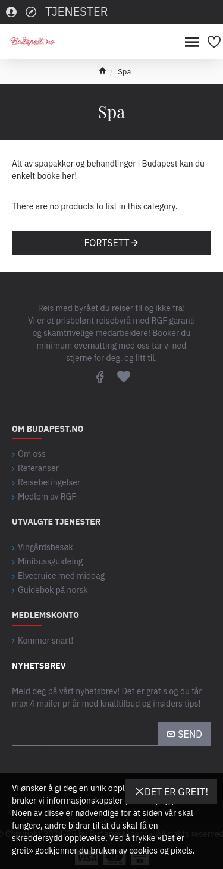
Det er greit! (176, 792)
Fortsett (106, 243)
